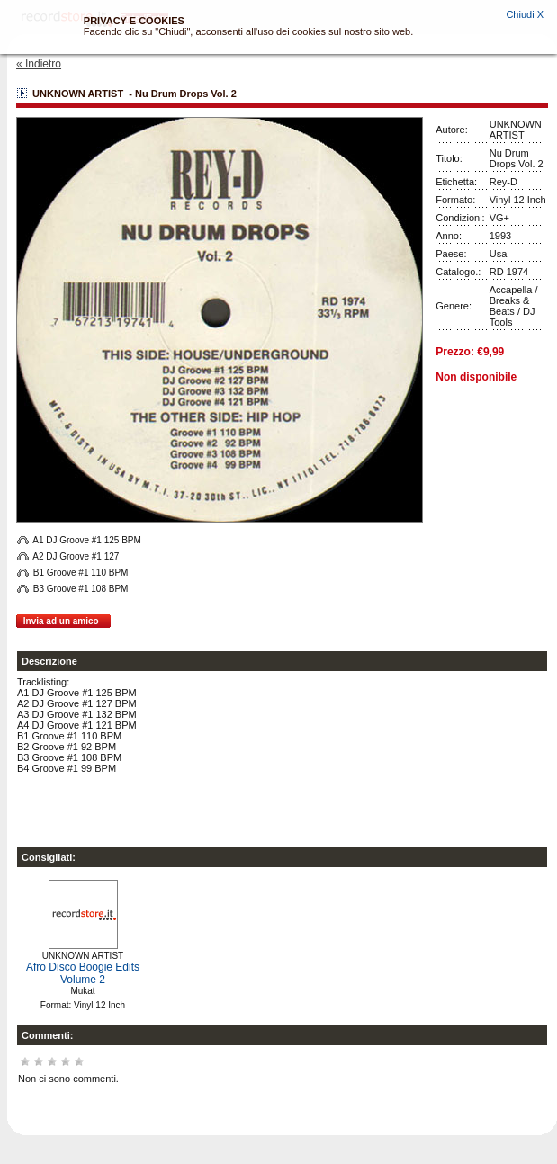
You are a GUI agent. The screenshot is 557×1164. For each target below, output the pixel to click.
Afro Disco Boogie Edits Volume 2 (82, 973)
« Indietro (38, 64)
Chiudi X (525, 14)
